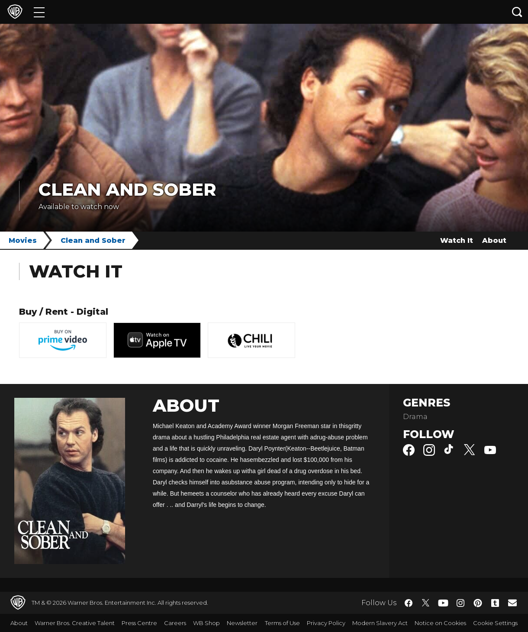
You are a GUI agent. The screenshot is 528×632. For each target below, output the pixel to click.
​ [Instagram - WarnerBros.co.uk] (460, 603)
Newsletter (242, 622)
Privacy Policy (326, 622)
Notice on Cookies (440, 622)
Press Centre (139, 622)
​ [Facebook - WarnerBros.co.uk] (408, 603)
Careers (175, 622)
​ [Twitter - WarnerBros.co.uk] (426, 603)
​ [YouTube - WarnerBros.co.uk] (443, 603)
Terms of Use (282, 622)
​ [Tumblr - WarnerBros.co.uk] (495, 603)
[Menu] (39, 12)
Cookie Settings (495, 622)
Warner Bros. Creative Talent (75, 622)
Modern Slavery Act (380, 622)
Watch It (456, 240)
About (494, 240)
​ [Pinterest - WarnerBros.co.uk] (478, 603)
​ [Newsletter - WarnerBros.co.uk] (512, 602)
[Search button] (517, 12)
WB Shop (206, 622)
